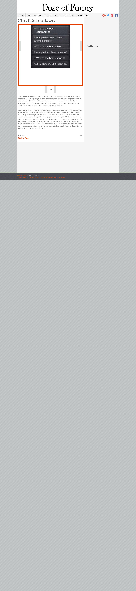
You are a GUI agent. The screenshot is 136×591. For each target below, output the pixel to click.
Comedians (68, 15)
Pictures (37, 15)
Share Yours (82, 15)
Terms (37, 177)
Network (62, 177)
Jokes (21, 15)
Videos (57, 15)
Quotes (48, 15)
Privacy (31, 177)
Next (81, 135)
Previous (21, 135)
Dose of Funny (22, 175)
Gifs (29, 15)
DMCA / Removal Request (49, 177)
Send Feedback (22, 177)
